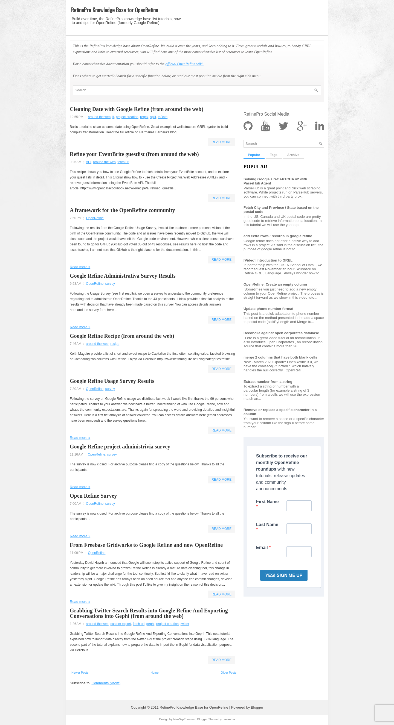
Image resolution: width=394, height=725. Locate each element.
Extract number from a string (268, 382)
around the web (99, 117)
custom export (120, 624)
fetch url (123, 162)
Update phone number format (268, 309)
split (153, 117)
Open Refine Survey (93, 495)
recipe (114, 344)
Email (262, 547)
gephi (150, 624)
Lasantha (228, 719)
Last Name (267, 524)
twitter (185, 624)
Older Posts (228, 672)
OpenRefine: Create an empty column (275, 284)
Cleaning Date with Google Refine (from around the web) (136, 109)
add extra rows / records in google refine (278, 236)
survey (110, 284)
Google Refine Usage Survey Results (112, 381)
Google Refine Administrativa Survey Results (123, 275)
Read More (221, 142)
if (113, 117)
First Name (267, 501)
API (88, 162)
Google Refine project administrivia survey (120, 446)
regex (144, 117)
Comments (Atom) (106, 683)
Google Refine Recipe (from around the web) (122, 336)
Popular (254, 155)
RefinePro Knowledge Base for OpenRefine (114, 10)
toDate (162, 117)
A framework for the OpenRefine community (122, 210)
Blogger (257, 707)
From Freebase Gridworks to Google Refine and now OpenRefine (146, 545)
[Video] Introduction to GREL (268, 260)
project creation (127, 117)
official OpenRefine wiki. (184, 64)
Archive (293, 155)
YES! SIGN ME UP (283, 575)
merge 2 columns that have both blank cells (280, 357)
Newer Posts (79, 672)
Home (154, 672)
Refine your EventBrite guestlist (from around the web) (134, 154)
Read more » (80, 267)
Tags (273, 155)
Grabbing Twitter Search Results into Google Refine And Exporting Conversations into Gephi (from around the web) (149, 613)
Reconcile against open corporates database (281, 333)
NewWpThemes (184, 719)
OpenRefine (95, 218)
